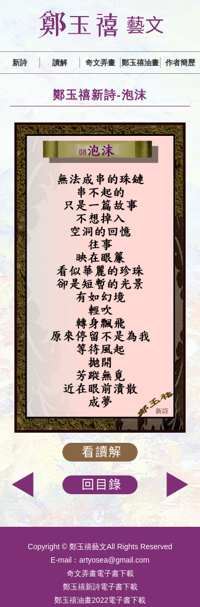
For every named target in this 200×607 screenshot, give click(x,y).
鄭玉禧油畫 (140, 62)
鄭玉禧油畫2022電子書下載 (100, 600)
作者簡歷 (180, 62)
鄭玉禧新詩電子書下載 (100, 586)
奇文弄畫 (100, 62)
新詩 (19, 62)
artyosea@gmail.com (114, 560)
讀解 (59, 62)
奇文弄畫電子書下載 (100, 573)
